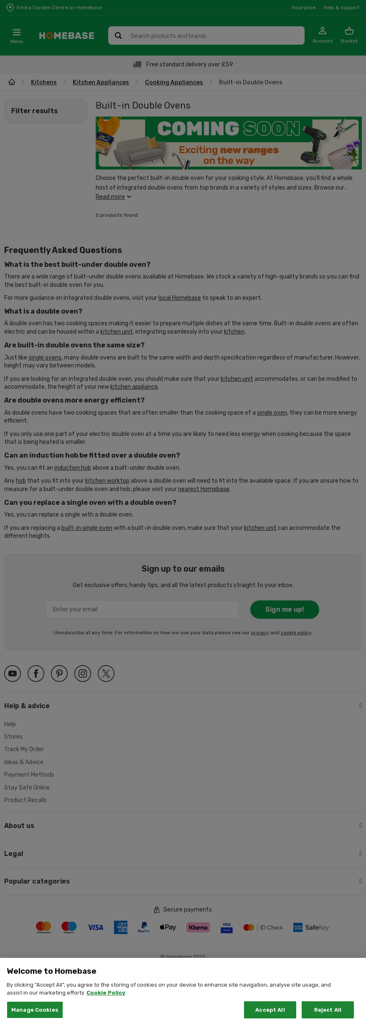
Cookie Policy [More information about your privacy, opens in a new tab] (105, 1001)
